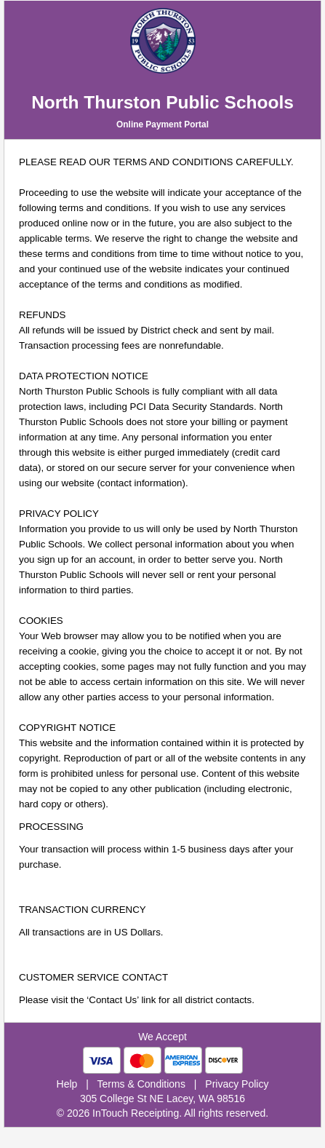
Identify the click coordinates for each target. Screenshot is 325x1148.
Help (67, 1084)
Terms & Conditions (141, 1084)
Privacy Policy (236, 1084)
